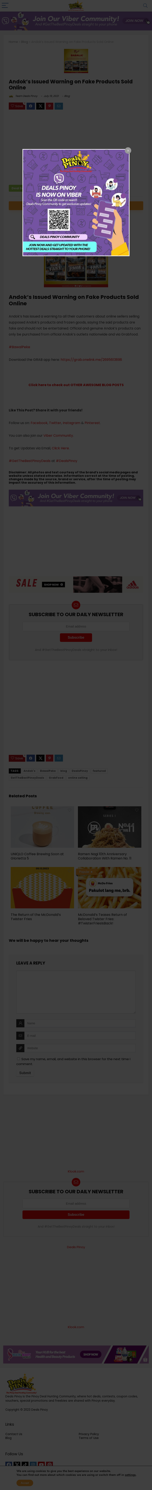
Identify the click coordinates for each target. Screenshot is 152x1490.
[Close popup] (128, 150)
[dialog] (76, 202)
